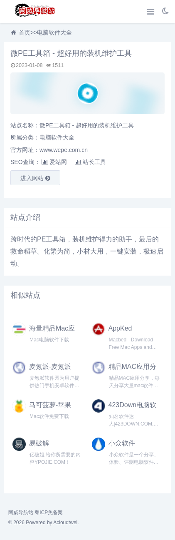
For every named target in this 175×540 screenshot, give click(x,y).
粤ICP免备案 (49, 512)
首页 (24, 32)
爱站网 (54, 162)
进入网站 (35, 178)
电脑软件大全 (54, 32)
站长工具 (90, 162)
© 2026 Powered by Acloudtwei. (43, 522)
